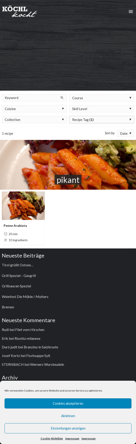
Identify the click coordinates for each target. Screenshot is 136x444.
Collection (12, 120)
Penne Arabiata (15, 225)
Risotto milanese (27, 338)
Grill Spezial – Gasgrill (19, 275)
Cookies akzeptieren (68, 403)
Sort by (110, 133)
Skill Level (79, 109)
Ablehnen (68, 416)
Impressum (72, 438)
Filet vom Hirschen (29, 329)
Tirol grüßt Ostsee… (17, 265)
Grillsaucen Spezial (16, 286)
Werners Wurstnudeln (47, 364)
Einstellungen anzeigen (68, 428)
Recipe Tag (83, 120)
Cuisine (10, 109)
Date (124, 133)
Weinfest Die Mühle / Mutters (25, 296)
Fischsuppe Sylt (38, 355)
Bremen (8, 307)
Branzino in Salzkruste (41, 347)
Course (77, 98)
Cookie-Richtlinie (52, 438)
